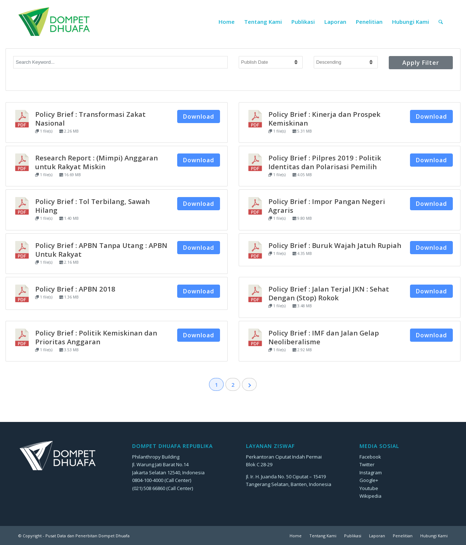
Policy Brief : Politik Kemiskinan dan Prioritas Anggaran (96, 337)
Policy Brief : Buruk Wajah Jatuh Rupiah (334, 245)
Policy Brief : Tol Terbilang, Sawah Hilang (92, 206)
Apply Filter (420, 63)
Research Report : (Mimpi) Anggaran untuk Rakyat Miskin (96, 162)
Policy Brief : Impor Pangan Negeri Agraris (326, 206)
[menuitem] (226, 21)
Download (198, 116)
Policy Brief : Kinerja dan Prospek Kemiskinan (324, 118)
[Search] (441, 21)
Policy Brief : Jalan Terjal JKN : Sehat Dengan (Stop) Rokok (328, 293)
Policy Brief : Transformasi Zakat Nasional (90, 118)
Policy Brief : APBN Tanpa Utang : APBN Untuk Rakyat (101, 250)
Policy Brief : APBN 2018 (75, 288)
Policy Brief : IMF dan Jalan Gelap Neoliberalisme (323, 337)
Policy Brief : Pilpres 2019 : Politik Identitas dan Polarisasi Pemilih (324, 162)
